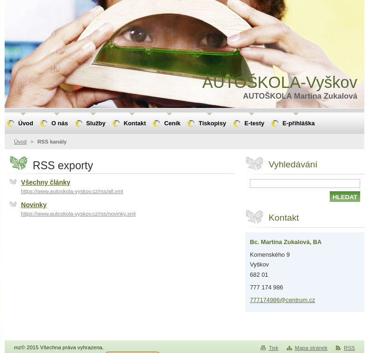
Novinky (34, 205)
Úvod (20, 141)
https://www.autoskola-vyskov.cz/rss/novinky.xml (78, 213)
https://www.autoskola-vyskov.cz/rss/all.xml (72, 191)
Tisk (273, 348)
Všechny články (46, 182)
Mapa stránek (311, 348)
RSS (349, 348)
